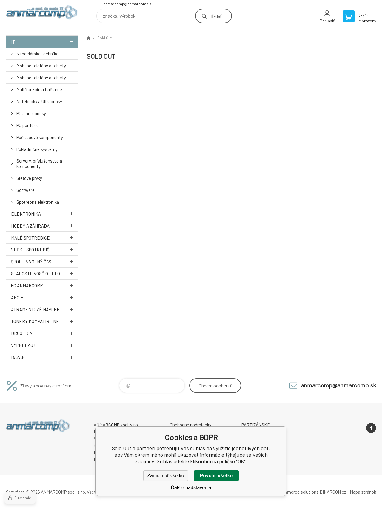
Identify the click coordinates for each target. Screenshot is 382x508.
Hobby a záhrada (44, 225)
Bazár (44, 357)
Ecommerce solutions (297, 492)
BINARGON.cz (333, 492)
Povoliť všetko (216, 475)
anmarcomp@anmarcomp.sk (128, 3)
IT (44, 41)
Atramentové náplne (44, 309)
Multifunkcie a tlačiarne (39, 89)
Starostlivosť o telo (44, 273)
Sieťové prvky (29, 178)
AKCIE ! (44, 297)
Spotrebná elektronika (37, 202)
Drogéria (44, 333)
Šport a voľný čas (44, 261)
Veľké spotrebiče (44, 249)
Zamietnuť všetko (165, 475)
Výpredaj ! (44, 345)
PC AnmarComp (44, 285)
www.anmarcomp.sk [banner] (42, 14)
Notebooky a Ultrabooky (39, 101)
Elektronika (44, 214)
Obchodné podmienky (190, 424)
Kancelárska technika (37, 53)
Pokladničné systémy (37, 149)
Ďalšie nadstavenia (191, 487)
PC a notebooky (31, 113)
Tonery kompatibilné (44, 321)
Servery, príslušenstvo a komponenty (39, 163)
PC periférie (27, 125)
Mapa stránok (363, 492)
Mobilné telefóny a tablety (41, 65)
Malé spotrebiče (44, 237)
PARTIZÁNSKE (255, 424)
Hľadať (215, 16)
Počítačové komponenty (39, 137)
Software (25, 190)
